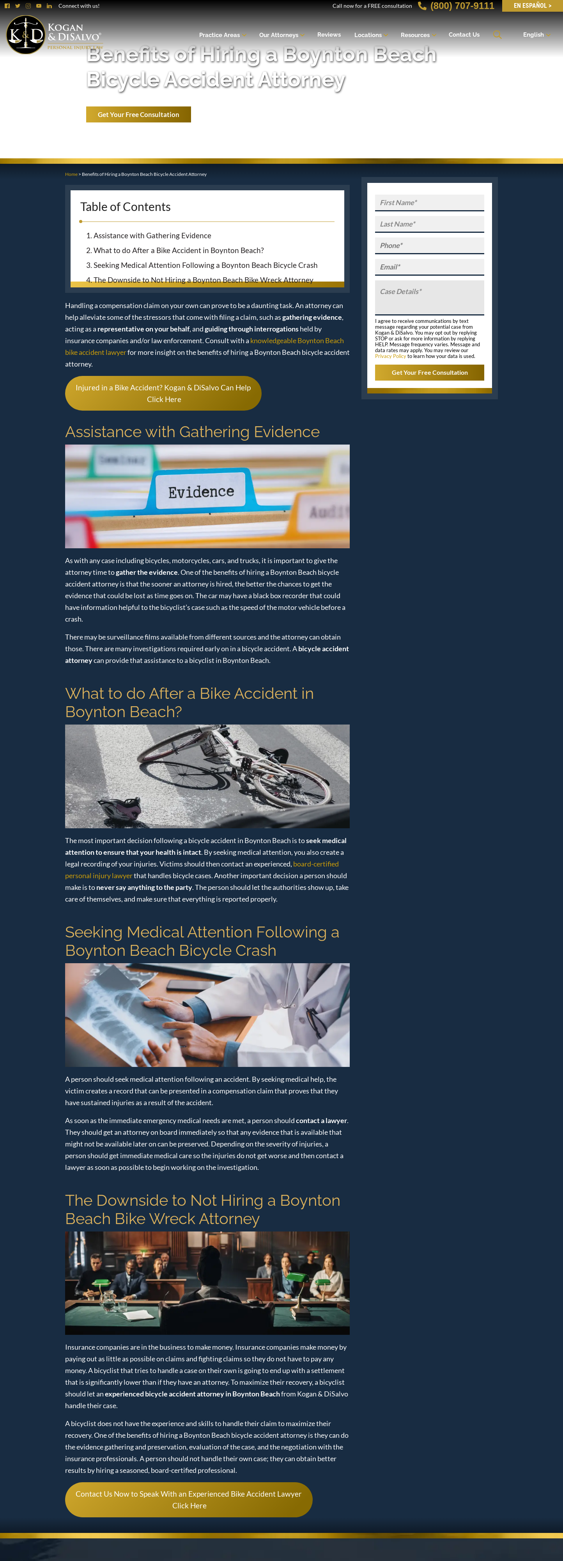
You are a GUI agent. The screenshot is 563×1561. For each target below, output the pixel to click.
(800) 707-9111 (456, 5)
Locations (368, 34)
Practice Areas (219, 34)
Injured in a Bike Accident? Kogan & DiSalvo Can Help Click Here (163, 393)
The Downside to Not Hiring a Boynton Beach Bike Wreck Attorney (203, 279)
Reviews (329, 34)
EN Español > (532, 5)
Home (71, 174)
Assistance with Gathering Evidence (152, 235)
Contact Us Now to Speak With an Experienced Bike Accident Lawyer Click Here (189, 1499)
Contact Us (464, 34)
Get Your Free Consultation (138, 114)
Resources (415, 34)
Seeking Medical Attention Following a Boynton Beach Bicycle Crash (206, 264)
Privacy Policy (390, 356)
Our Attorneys (278, 34)
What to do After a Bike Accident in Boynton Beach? (179, 250)
